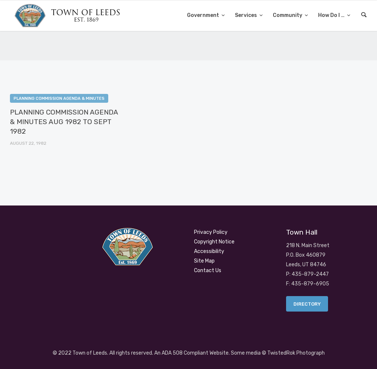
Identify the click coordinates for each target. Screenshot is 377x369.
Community (288, 15)
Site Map (204, 261)
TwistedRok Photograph (296, 353)
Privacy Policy (211, 232)
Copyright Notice (214, 242)
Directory (307, 304)
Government (203, 15)
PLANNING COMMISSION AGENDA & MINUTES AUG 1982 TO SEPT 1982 (64, 122)
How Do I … (332, 15)
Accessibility (209, 251)
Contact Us (207, 270)
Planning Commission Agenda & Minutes (59, 98)
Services (246, 15)
